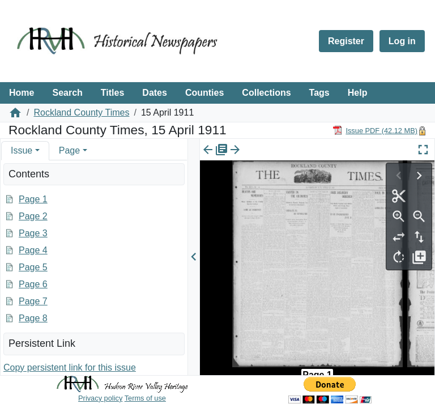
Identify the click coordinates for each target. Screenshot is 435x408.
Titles (113, 92)
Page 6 (33, 284)
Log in (402, 41)
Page (69, 150)
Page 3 (33, 233)
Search (67, 92)
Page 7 (33, 301)
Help (358, 92)
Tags (319, 92)
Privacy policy (100, 398)
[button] (37, 150)
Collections (266, 92)
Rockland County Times (81, 112)
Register (346, 41)
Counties (204, 92)
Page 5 (33, 267)
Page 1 (33, 199)
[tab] (25, 150)
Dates (154, 92)
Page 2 (33, 216)
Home (21, 92)
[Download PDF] (374, 130)
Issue (21, 150)
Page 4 (33, 250)
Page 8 (33, 318)
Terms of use (145, 398)
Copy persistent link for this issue (69, 367)
